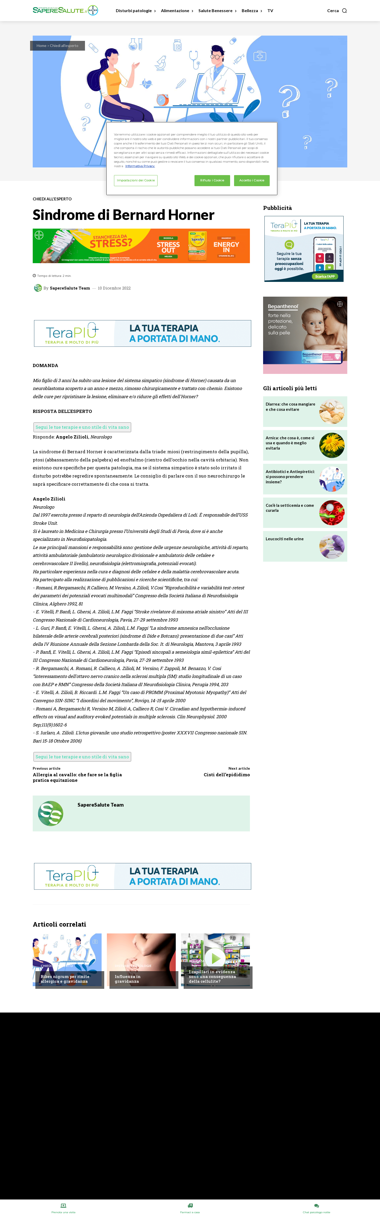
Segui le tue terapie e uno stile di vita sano (82, 427)
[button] (337, 10)
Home (41, 45)
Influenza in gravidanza (128, 979)
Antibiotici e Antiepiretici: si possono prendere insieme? (290, 476)
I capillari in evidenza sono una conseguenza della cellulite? (212, 976)
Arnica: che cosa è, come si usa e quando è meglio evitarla (290, 442)
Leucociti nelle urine (285, 538)
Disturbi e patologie (133, 965)
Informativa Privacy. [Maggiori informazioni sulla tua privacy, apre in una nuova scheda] (140, 166)
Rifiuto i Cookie (212, 180)
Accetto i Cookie (251, 180)
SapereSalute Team (70, 288)
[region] (192, 158)
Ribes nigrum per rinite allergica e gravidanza (65, 979)
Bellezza (197, 961)
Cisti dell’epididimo (227, 775)
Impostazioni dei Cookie (136, 180)
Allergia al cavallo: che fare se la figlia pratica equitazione (77, 777)
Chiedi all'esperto (64, 45)
